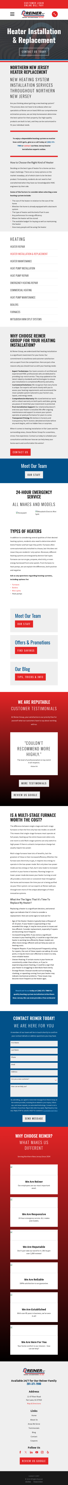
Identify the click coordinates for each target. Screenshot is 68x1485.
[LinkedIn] (31, 1452)
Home (34, 1415)
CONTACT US (20, 452)
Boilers (15, 587)
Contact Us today (34, 51)
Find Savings (26, 650)
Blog (34, 1432)
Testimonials (34, 1428)
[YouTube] (36, 1452)
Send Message (34, 1118)
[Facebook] (20, 1452)
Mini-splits (16, 590)
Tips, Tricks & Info (30, 677)
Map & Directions (34, 1403)
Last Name (15, 1050)
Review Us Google (25, 795)
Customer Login (34, 4)
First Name (15, 1043)
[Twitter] (25, 1452)
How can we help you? (19, 1086)
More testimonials (34, 783)
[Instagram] (42, 1452)
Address (14, 1072)
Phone (13, 1057)
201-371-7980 (34, 1384)
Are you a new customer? (20, 1079)
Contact (34, 1436)
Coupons (34, 1440)
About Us (34, 1419)
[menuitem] (34, 247)
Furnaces (15, 584)
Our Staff (34, 475)
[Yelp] (47, 1452)
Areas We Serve (34, 1424)
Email (13, 1065)
